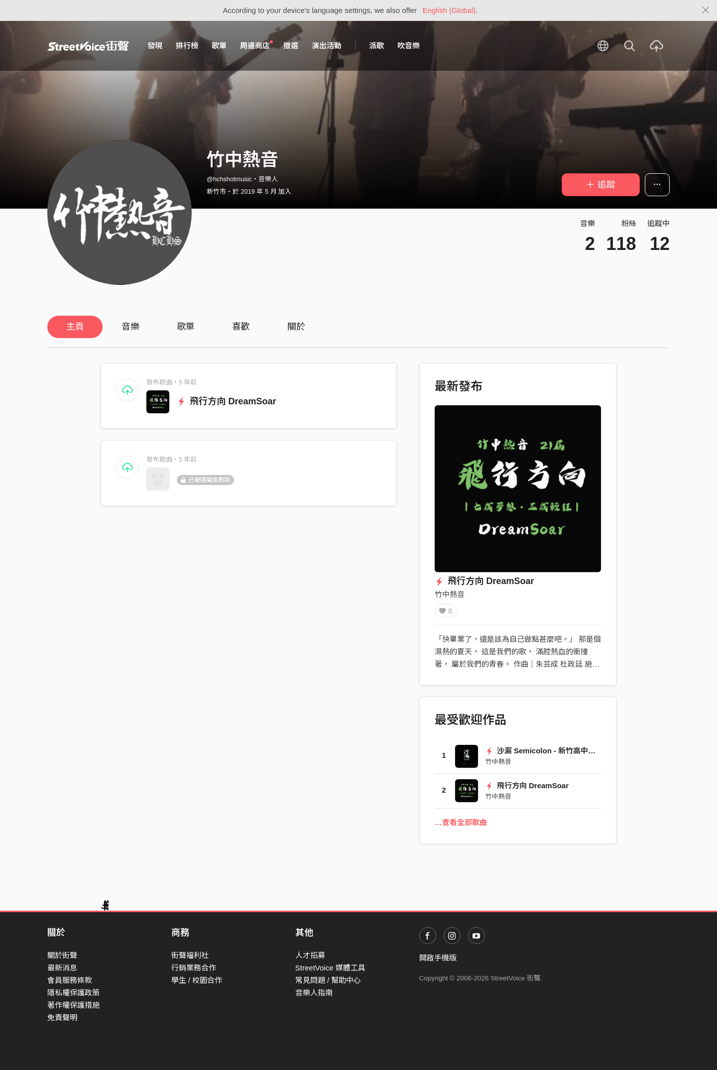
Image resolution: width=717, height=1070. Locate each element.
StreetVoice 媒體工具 (330, 967)
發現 (154, 45)
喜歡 (241, 327)
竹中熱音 (450, 594)
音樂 (130, 327)
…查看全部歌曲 (461, 826)
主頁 (75, 327)
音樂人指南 (314, 992)
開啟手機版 (438, 957)
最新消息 (62, 967)
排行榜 (187, 45)
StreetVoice (88, 46)
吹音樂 (408, 45)
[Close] (706, 10)
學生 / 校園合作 (197, 980)
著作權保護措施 (73, 1005)
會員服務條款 (69, 980)
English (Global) (449, 10)
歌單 (219, 45)
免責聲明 (62, 1017)
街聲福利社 (190, 955)
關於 (296, 327)
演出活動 (327, 45)
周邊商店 (256, 45)
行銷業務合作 (193, 967)
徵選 (290, 45)
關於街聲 (62, 955)
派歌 (376, 45)
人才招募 (310, 955)
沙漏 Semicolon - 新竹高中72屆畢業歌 (555, 754)
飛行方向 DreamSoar (226, 401)
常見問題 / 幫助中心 (328, 980)
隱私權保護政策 (73, 992)
